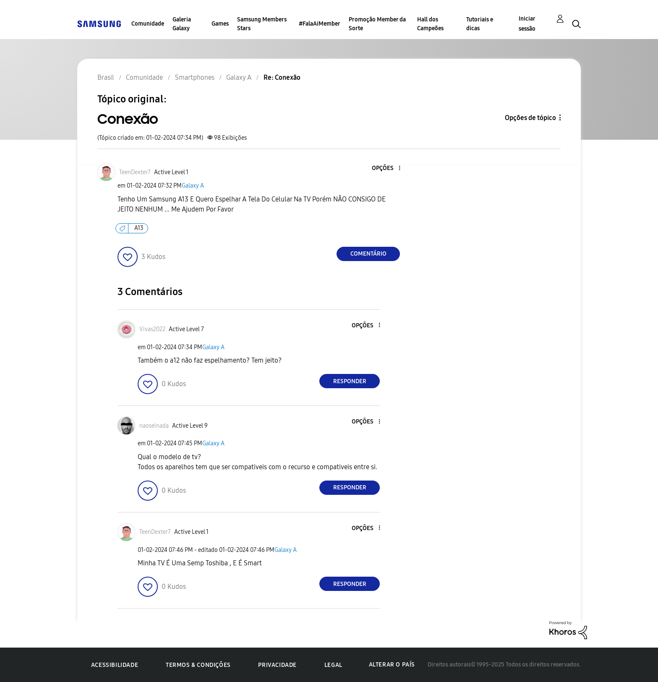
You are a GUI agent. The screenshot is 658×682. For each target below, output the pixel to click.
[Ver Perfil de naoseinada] (154, 425)
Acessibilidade (114, 665)
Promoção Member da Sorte (377, 24)
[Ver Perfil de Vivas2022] (152, 329)
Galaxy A (193, 185)
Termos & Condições (198, 665)
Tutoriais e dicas (479, 24)
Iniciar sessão (527, 23)
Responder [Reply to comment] (349, 381)
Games (220, 23)
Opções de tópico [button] (530, 118)
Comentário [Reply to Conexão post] (368, 253)
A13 (139, 228)
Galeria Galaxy (181, 24)
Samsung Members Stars (262, 24)
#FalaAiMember (319, 23)
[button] (385, 168)
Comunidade (147, 23)
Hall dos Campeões (430, 24)
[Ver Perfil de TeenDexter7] (135, 172)
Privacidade (277, 665)
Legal (333, 665)
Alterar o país (392, 664)
